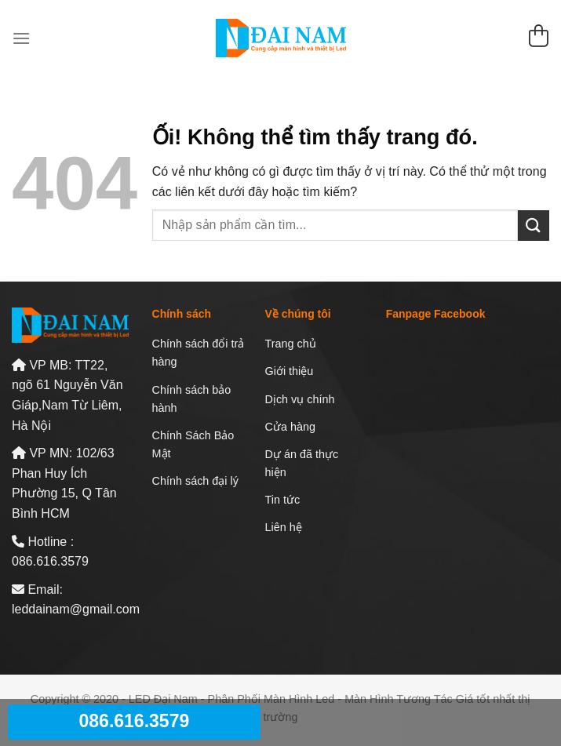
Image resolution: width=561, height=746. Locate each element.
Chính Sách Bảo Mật (193, 444)
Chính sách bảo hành (191, 399)
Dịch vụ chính (300, 399)
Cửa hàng (290, 426)
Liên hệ (283, 527)
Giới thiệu (289, 371)
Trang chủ (290, 343)
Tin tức (283, 499)
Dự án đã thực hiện (302, 463)
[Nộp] (533, 225)
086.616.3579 (134, 721)
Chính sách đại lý (195, 481)
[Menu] (21, 38)
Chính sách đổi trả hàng (198, 352)
